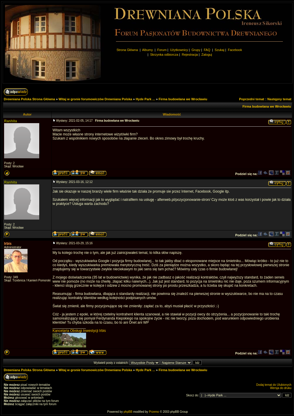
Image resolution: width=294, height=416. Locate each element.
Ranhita (10, 121)
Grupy (196, 50)
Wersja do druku (280, 388)
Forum (162, 50)
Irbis (7, 244)
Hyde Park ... (145, 99)
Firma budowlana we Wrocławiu (183, 99)
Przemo (154, 411)
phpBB (128, 411)
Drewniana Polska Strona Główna (29, 99)
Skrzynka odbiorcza (164, 54)
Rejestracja (190, 54)
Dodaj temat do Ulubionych (273, 384)
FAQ (207, 50)
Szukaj (219, 50)
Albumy (148, 50)
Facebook (235, 50)
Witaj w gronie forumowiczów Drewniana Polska (95, 99)
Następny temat (279, 99)
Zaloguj (206, 54)
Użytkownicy (179, 50)
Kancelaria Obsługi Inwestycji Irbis (79, 331)
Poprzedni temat (251, 99)
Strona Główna (127, 50)
